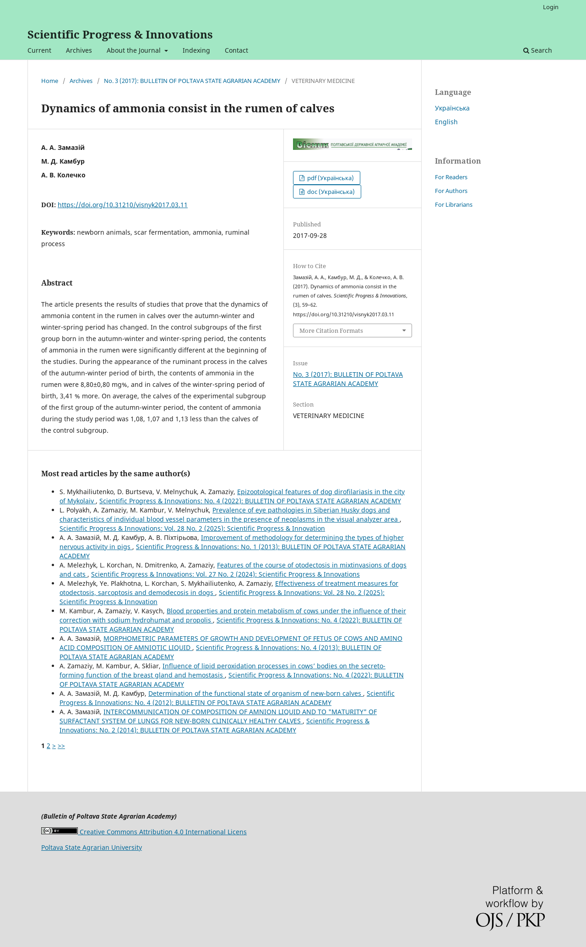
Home (49, 81)
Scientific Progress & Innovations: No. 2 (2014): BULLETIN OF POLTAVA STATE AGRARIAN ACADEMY (214, 725)
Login (551, 7)
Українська (452, 108)
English (446, 121)
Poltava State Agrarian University (91, 847)
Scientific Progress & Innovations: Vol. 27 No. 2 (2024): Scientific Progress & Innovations (225, 574)
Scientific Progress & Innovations (120, 34)
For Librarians (453, 204)
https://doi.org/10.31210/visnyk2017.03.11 (123, 204)
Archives (79, 50)
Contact (236, 50)
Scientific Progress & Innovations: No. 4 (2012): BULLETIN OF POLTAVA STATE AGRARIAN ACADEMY (227, 698)
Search (537, 50)
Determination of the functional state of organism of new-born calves (255, 693)
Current (39, 50)
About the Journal (135, 50)
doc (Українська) (330, 191)
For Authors (451, 191)
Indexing (196, 50)
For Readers (451, 177)
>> (61, 745)
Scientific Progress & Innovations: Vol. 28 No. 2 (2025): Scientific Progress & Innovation (192, 528)
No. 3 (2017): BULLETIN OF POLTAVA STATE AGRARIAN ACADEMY (192, 81)
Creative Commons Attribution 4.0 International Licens (144, 831)
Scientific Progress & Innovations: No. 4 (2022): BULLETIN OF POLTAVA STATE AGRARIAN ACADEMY (250, 500)
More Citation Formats (331, 330)
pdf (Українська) (330, 178)
